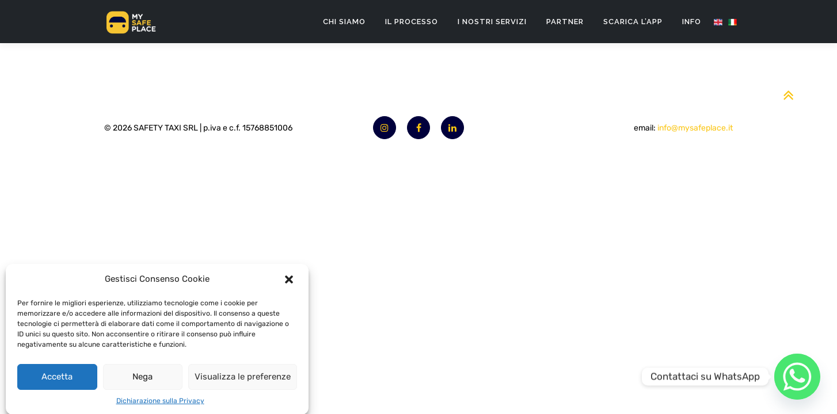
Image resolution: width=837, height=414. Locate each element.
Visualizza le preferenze (243, 381)
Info (691, 21)
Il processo (411, 21)
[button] (290, 284)
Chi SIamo (344, 21)
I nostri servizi (492, 21)
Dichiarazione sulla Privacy (160, 405)
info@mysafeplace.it (695, 128)
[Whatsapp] (797, 377)
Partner (565, 21)
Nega (142, 381)
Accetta (57, 381)
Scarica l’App (633, 21)
